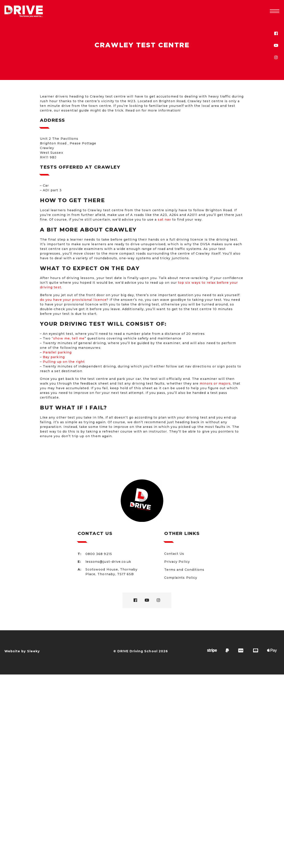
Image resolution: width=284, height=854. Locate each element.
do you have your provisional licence (73, 300)
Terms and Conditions (184, 570)
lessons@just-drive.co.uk (108, 562)
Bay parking (54, 357)
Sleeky (33, 651)
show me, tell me (69, 338)
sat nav (164, 219)
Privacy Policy (177, 562)
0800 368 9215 (98, 554)
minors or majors (215, 383)
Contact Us (174, 554)
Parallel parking (57, 352)
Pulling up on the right (64, 362)
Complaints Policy (180, 578)
